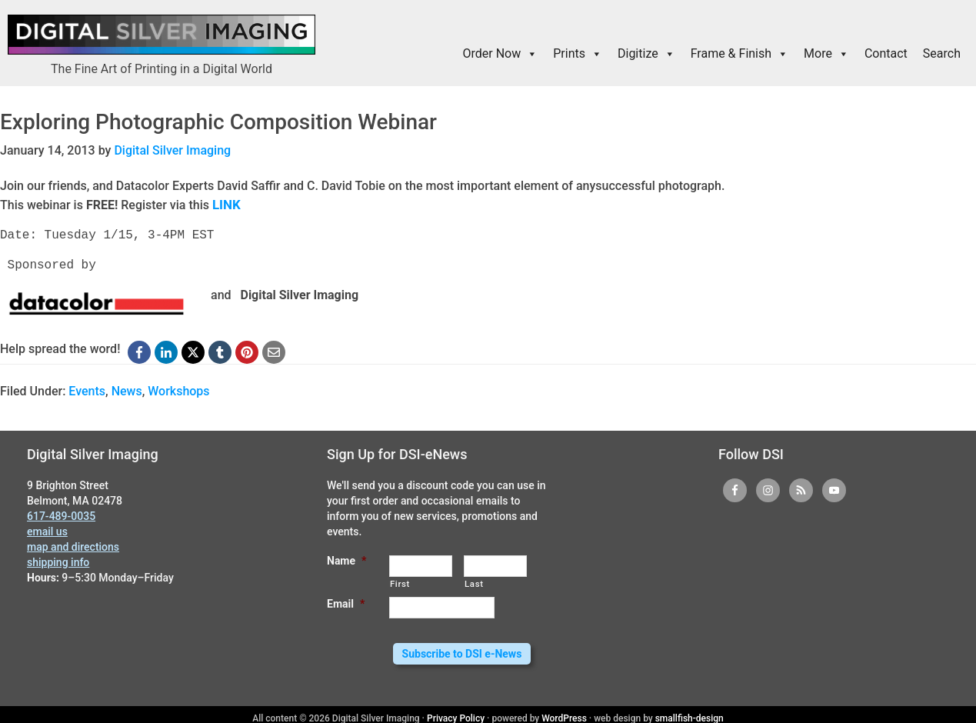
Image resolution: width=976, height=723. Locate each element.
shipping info (58, 561)
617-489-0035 (61, 514)
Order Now (500, 53)
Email (346, 602)
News (127, 389)
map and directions (73, 545)
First (400, 582)
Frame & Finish (739, 53)
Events (86, 389)
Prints (577, 53)
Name (346, 559)
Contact (886, 53)
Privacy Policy (456, 710)
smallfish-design (689, 710)
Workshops (178, 389)
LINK (225, 203)
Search (942, 53)
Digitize (646, 53)
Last (474, 582)
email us (47, 530)
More (826, 53)
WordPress (564, 710)
